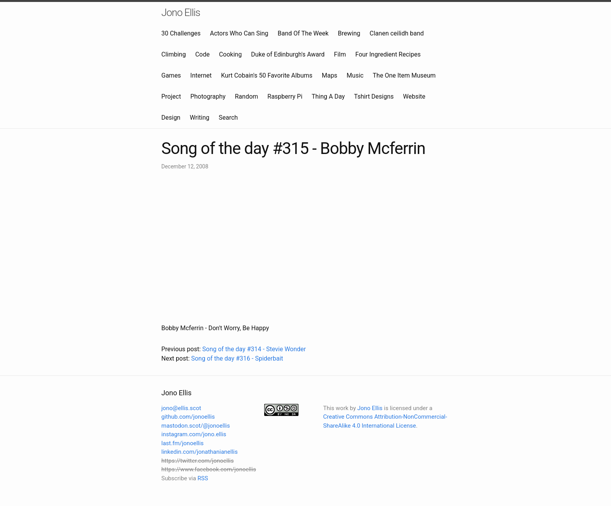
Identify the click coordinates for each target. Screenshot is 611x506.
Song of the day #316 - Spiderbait (237, 358)
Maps (329, 75)
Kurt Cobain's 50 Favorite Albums (267, 75)
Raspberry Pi (284, 96)
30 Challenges (181, 33)
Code (202, 54)
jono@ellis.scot (181, 408)
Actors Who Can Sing (239, 33)
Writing (199, 117)
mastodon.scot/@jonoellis (195, 425)
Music (355, 75)
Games (171, 75)
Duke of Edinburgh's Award (288, 54)
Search (228, 117)
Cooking (230, 54)
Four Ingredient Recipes (388, 54)
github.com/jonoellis (188, 416)
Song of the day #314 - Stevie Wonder (254, 349)
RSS (203, 478)
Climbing (173, 54)
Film (340, 54)
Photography (207, 96)
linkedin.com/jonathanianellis (199, 451)
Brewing (349, 33)
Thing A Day (328, 96)
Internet (201, 75)
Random (246, 96)
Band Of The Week (303, 33)
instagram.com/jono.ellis (193, 434)
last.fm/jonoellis (182, 443)
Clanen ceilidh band (397, 33)
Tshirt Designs (374, 96)
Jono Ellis (180, 12)
